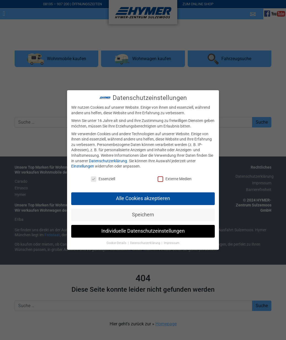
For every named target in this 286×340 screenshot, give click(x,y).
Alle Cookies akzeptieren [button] (143, 193)
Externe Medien (175, 174)
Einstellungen (82, 161)
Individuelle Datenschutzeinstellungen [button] (143, 226)
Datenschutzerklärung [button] (145, 238)
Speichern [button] (143, 210)
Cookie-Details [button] (117, 238)
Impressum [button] (171, 238)
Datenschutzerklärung (108, 156)
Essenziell (103, 174)
